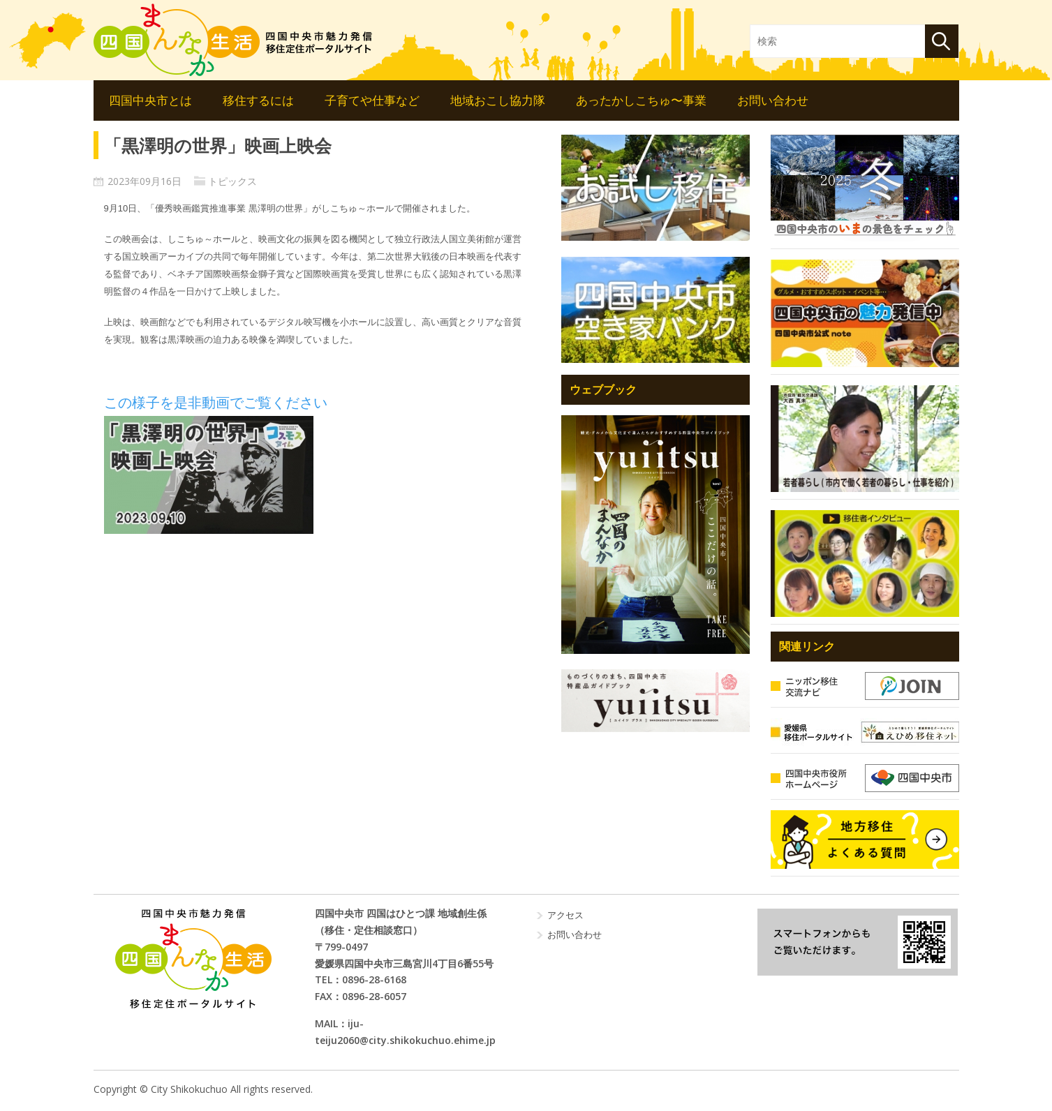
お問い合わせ (772, 100)
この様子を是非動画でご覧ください (215, 402)
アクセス (565, 915)
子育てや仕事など (372, 100)
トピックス (232, 181)
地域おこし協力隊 (497, 100)
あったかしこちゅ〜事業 (641, 100)
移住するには (258, 100)
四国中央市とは (150, 100)
